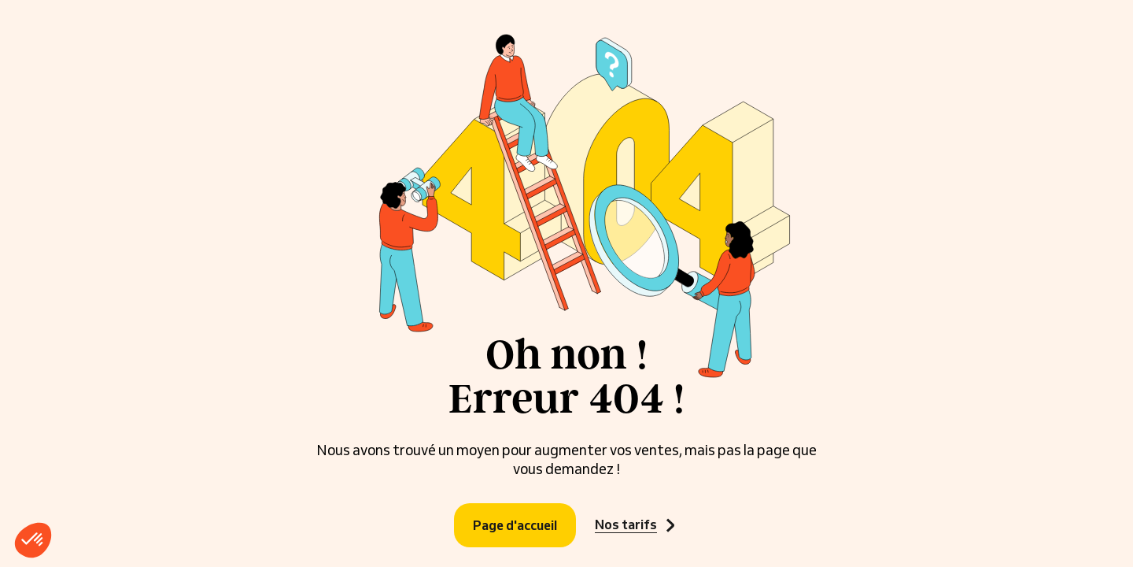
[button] (33, 540)
